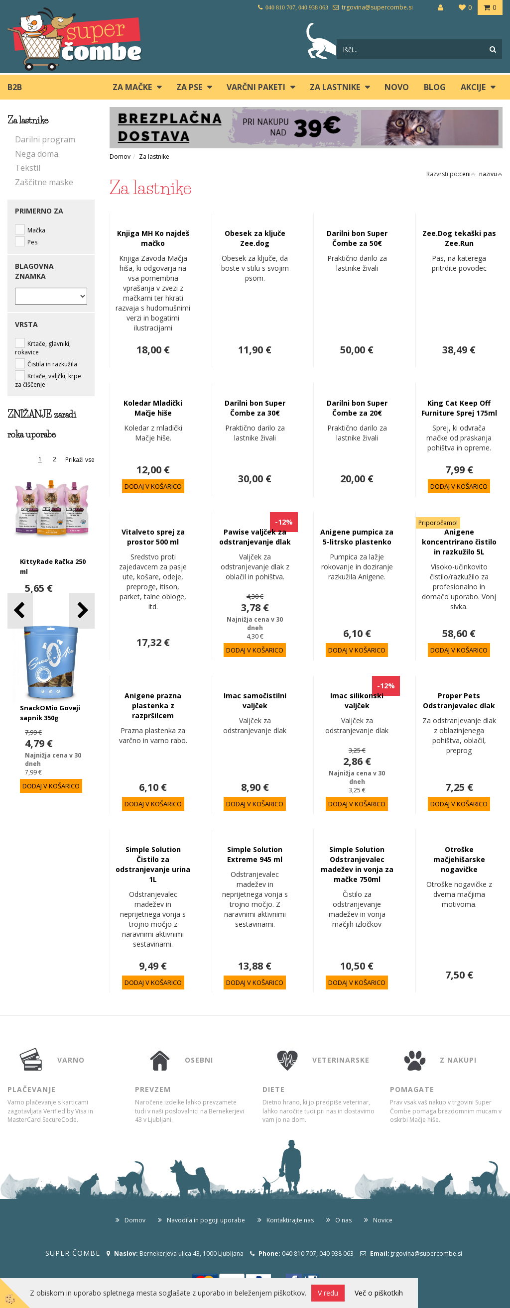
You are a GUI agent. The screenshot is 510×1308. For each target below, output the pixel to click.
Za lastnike (154, 156)
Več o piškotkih (379, 1293)
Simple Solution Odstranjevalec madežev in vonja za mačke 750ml (357, 864)
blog (435, 87)
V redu (328, 1293)
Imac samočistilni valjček (255, 700)
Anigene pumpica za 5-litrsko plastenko (356, 536)
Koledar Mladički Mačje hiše (153, 408)
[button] (82, 611)
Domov (120, 156)
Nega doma (36, 153)
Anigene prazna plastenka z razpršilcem (153, 705)
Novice (382, 1220)
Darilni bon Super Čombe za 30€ (255, 408)
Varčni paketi (256, 87)
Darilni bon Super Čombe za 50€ (357, 238)
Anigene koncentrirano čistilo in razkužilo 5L (459, 541)
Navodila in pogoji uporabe (206, 1220)
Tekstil (27, 167)
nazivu (491, 174)
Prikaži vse (80, 459)
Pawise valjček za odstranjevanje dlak (255, 536)
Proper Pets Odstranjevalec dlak (459, 700)
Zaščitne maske (44, 182)
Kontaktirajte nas (290, 1220)
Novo (396, 87)
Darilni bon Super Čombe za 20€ (357, 408)
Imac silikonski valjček (356, 700)
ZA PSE (189, 87)
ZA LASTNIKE (335, 87)
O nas (343, 1220)
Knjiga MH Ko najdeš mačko (153, 238)
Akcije (473, 87)
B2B (14, 87)
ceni (467, 174)
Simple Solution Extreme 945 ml (254, 854)
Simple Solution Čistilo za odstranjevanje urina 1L (153, 864)
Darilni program (45, 139)
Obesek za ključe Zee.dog (255, 238)
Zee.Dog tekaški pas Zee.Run (459, 238)
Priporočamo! (438, 523)
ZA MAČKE (132, 87)
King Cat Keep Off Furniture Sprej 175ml (459, 408)
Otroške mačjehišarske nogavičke (459, 859)
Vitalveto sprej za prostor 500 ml (153, 536)
